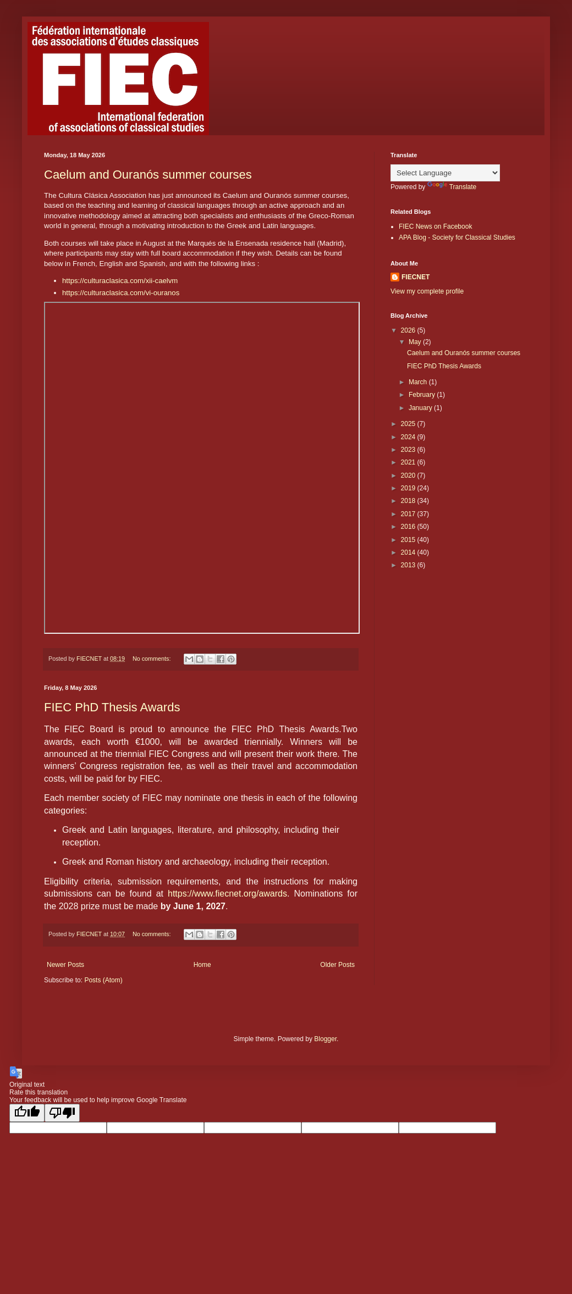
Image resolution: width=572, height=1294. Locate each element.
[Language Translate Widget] (445, 172)
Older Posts (337, 965)
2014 (409, 552)
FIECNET (416, 277)
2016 (409, 526)
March (419, 382)
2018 (409, 501)
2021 (409, 462)
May (416, 342)
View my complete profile (427, 291)
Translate (452, 187)
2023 (409, 450)
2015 (409, 540)
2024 (409, 437)
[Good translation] (27, 1113)
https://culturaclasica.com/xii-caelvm (120, 281)
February (423, 395)
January (421, 408)
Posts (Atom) (103, 980)
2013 (409, 565)
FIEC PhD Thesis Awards (112, 707)
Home (202, 965)
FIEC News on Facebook (435, 226)
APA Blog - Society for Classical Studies (457, 237)
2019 (409, 488)
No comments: (153, 658)
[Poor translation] (62, 1113)
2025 (409, 424)
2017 (409, 514)
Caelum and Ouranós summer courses (148, 174)
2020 (409, 475)
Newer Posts (65, 965)
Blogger (325, 1039)
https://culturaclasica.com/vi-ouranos (120, 293)
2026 (409, 330)
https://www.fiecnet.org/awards (227, 893)
